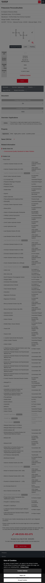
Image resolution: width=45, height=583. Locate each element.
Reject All (22, 578)
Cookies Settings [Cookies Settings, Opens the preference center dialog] (22, 573)
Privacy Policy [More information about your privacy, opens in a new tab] (24, 570)
